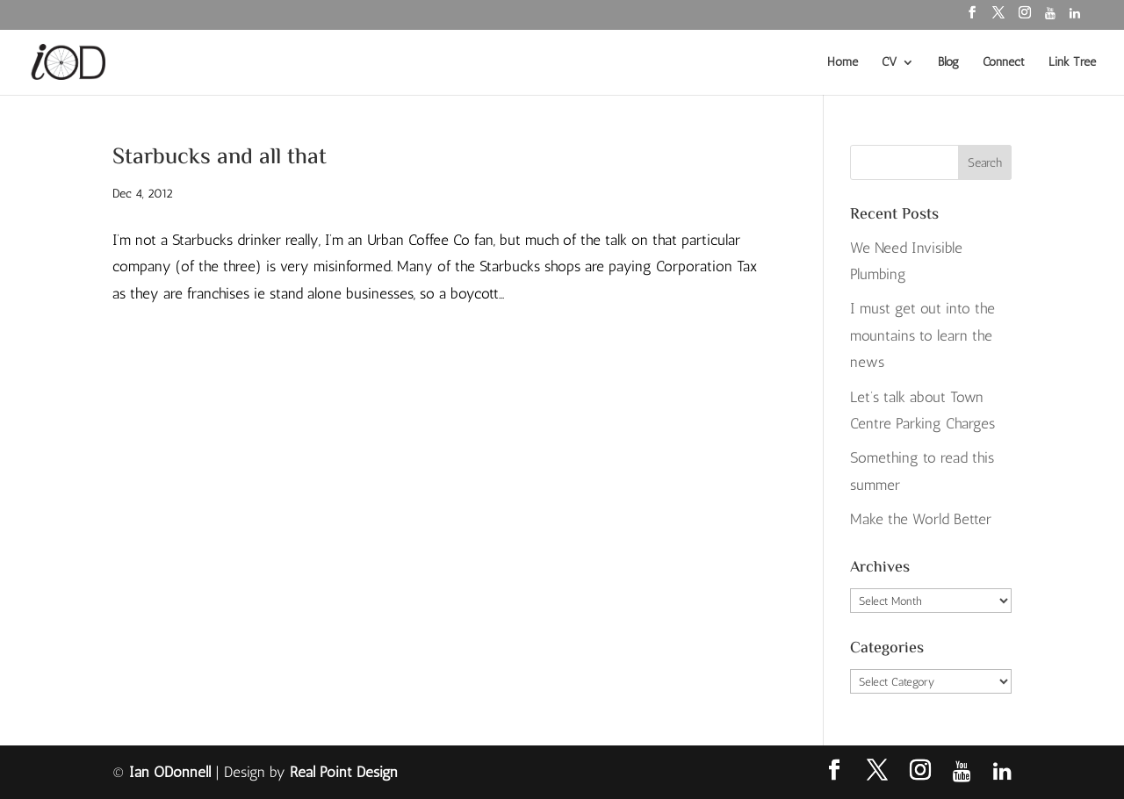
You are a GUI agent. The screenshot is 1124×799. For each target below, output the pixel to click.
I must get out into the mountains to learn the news (922, 335)
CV (889, 62)
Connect (1004, 62)
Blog (948, 62)
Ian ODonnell (170, 772)
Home (842, 62)
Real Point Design (344, 772)
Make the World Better (920, 519)
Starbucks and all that (219, 158)
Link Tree (1072, 62)
